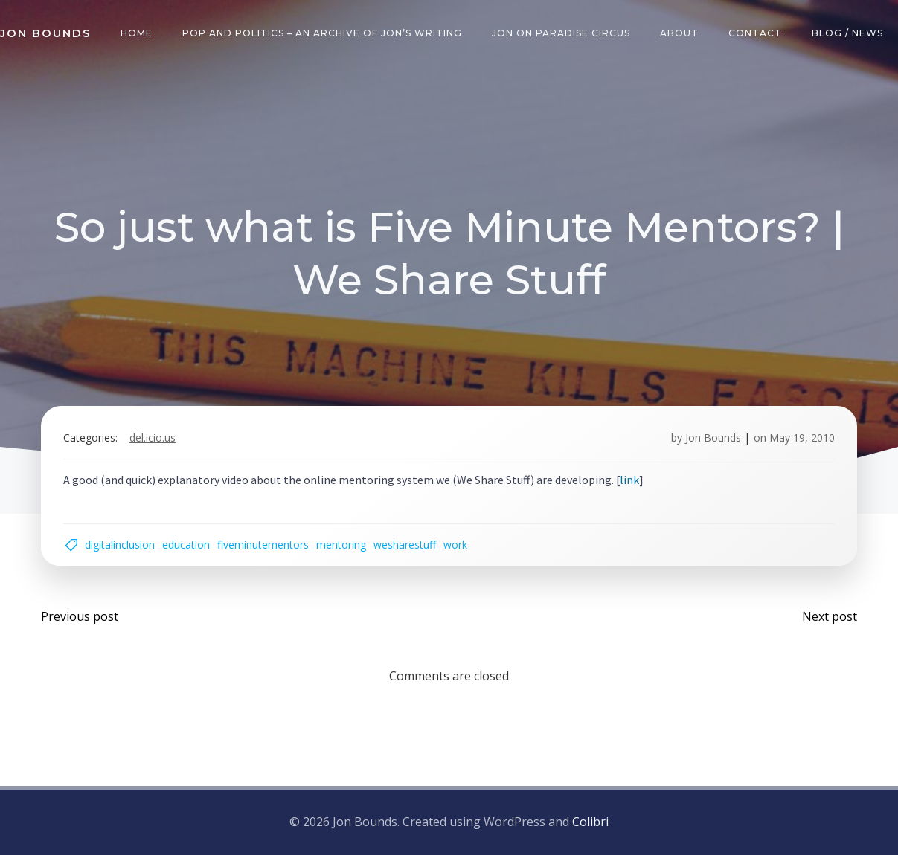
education (186, 545)
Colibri (590, 821)
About (679, 33)
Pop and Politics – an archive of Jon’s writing (322, 33)
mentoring (341, 545)
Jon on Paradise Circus (561, 33)
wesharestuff (404, 545)
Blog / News (847, 33)
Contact (755, 33)
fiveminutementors (263, 545)
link (629, 479)
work (455, 545)
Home (137, 33)
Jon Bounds (713, 437)
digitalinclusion (120, 545)
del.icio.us (152, 437)
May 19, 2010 (802, 437)
